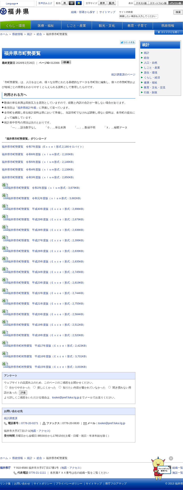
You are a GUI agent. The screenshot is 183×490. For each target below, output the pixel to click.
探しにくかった (46, 387)
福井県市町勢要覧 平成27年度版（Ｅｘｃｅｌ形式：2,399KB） (44, 240)
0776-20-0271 (29, 423)
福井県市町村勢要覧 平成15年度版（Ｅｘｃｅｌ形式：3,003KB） (45, 366)
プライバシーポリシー (69, 483)
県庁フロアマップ (116, 483)
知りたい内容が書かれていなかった (84, 387)
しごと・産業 (76, 25)
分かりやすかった (19, 387)
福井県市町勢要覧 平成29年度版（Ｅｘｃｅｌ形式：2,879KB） (44, 219)
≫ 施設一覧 (176, 472)
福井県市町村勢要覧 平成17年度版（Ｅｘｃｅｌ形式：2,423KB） (45, 345)
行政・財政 (150, 92)
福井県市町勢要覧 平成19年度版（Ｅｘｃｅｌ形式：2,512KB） (44, 324)
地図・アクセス (40, 430)
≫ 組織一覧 (176, 467)
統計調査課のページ (123, 74)
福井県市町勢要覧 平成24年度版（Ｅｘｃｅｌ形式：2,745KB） (44, 271)
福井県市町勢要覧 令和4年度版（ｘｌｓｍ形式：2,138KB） (38, 169)
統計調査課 (10, 418)
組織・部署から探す (83, 12)
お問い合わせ (22, 483)
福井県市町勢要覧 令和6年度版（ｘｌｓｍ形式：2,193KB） (38, 154)
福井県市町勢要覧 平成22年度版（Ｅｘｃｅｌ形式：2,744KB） (44, 293)
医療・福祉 (46, 25)
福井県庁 (5, 467)
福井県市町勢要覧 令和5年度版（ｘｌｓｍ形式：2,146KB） (38, 161)
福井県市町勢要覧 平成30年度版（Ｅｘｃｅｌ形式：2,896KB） (44, 208)
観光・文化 (107, 25)
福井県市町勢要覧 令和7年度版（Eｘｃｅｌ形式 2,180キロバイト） (43, 146)
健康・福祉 (150, 82)
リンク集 (5, 483)
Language (12, 3)
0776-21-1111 (37, 472)
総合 (39, 34)
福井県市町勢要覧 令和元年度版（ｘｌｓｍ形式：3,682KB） (45, 198)
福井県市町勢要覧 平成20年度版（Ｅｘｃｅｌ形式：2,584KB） (44, 314)
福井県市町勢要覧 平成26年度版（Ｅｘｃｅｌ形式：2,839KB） (44, 251)
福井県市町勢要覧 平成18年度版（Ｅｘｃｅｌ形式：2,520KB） (44, 335)
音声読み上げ (45, 3)
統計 (29, 34)
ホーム (4, 34)
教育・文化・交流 (154, 87)
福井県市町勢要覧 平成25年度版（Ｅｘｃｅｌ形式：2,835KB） (47, 261)
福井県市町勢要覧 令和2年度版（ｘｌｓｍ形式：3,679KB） (44, 187)
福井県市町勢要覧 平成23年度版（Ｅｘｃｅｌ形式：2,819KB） (47, 282)
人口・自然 (150, 62)
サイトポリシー (43, 483)
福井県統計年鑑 (27, 107)
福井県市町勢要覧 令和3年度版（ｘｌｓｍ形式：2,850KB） (38, 177)
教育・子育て (137, 25)
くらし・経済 (152, 77)
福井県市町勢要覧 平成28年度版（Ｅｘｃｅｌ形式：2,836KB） (44, 229)
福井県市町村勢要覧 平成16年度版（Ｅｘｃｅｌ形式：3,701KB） (45, 356)
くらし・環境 (15, 25)
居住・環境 (150, 72)
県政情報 (167, 25)
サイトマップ (107, 12)
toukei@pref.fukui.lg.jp (65, 397)
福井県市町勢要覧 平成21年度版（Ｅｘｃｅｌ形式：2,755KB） (44, 303)
